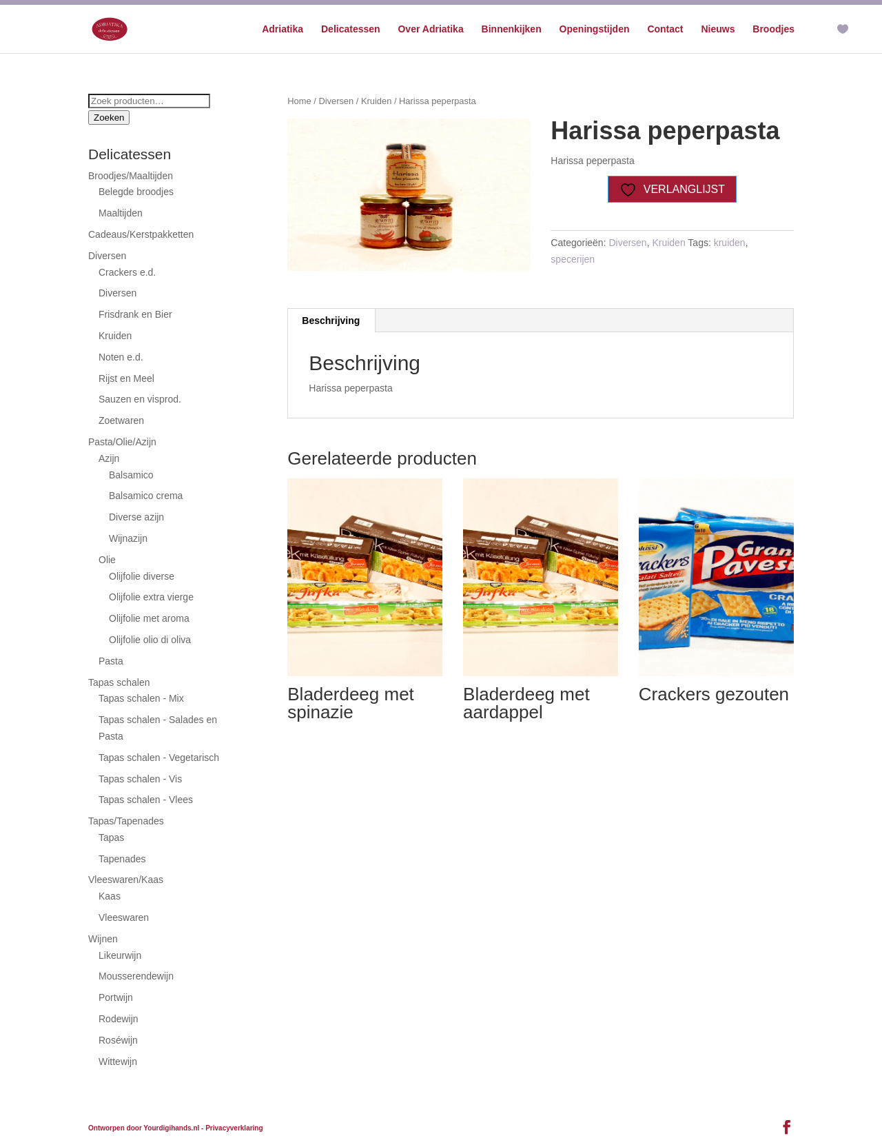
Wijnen (103, 938)
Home (299, 101)
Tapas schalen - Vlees (146, 799)
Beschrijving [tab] (331, 320)
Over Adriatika (430, 29)
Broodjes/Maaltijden (130, 175)
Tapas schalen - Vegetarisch (159, 757)
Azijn (109, 458)
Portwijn (116, 997)
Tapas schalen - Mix (141, 698)
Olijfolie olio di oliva (150, 639)
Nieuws (718, 29)
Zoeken (109, 117)
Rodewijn (119, 1018)
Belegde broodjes (136, 191)
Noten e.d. (121, 357)
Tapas (111, 837)
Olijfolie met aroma (149, 618)
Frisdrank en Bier (135, 314)
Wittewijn (118, 1061)
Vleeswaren (124, 917)
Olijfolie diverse (141, 576)
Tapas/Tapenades (126, 820)
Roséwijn (118, 1040)
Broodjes (773, 29)
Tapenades (122, 858)
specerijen (573, 259)
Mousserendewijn (136, 976)
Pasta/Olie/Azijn (122, 441)
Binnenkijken (512, 29)
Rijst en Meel (126, 378)
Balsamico (131, 474)
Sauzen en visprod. (140, 399)
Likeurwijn (120, 955)
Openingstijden (595, 29)
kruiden (730, 242)
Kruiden (376, 101)
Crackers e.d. (127, 272)
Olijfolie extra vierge (151, 596)
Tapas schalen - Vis (140, 778)
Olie (107, 559)
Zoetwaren (121, 420)
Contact (665, 29)
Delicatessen (350, 29)
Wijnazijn (128, 538)
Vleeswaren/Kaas (125, 879)
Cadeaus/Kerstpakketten (141, 234)
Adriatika (282, 29)
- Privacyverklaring (232, 1128)
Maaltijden (121, 213)
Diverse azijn (136, 516)
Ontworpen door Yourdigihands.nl (143, 1128)
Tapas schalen (119, 682)
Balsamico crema (146, 495)
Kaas (110, 896)
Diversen (335, 101)
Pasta (111, 661)
